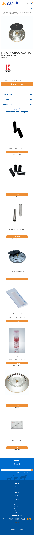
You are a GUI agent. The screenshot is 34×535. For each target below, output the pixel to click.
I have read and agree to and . (17, 472)
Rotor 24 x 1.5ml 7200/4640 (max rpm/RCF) (17, 398)
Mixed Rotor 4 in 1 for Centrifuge (17, 271)
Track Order (17, 488)
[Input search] (16, 8)
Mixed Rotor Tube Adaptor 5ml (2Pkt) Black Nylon (17, 144)
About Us (17, 495)
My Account (17, 486)
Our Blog (17, 497)
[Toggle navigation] (27, 4)
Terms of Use (17, 504)
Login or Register (17, 84)
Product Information (7, 94)
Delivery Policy (17, 510)
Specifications (6, 99)
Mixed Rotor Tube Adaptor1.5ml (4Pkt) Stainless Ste (17, 187)
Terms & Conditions (18, 472)
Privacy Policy (26, 472)
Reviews (8, 104)
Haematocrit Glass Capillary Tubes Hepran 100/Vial (17, 356)
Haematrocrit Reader (17, 440)
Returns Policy (17, 508)
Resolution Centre (17, 490)
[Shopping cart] (31, 3)
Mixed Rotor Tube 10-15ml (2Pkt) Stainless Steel (17, 229)
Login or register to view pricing (11, 80)
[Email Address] (16, 470)
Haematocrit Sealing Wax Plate (17, 313)
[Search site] (32, 8)
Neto (21, 532)
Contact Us (17, 499)
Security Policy (17, 512)
